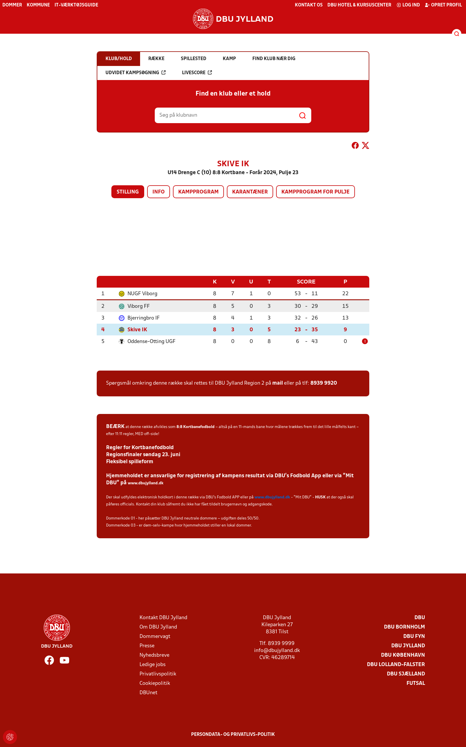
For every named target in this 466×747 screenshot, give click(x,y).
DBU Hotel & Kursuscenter (359, 5)
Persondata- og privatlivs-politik (233, 734)
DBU (419, 617)
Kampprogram (198, 192)
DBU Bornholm (404, 626)
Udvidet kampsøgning (136, 72)
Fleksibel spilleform (129, 461)
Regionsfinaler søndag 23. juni (143, 454)
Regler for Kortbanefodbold (140, 447)
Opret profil (443, 5)
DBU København (403, 655)
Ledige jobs (153, 664)
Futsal (416, 683)
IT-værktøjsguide (76, 5)
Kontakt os (309, 5)
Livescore (197, 72)
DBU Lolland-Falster (396, 664)
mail (277, 383)
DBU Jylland (408, 645)
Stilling (128, 192)
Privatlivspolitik (158, 673)
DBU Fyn (414, 636)
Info (158, 192)
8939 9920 (323, 383)
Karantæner (250, 192)
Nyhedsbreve (154, 655)
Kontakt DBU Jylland (163, 617)
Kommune (38, 5)
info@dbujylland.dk (277, 650)
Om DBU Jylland (158, 626)
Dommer (12, 5)
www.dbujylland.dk (146, 483)
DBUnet (148, 692)
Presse (147, 645)
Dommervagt (155, 636)
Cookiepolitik (155, 683)
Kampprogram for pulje (315, 192)
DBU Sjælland (406, 673)
